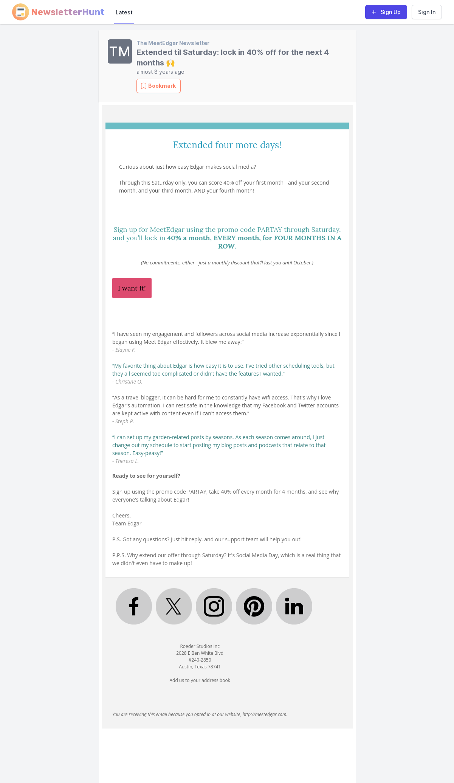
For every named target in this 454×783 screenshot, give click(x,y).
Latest (124, 12)
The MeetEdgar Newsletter (172, 43)
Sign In (426, 12)
